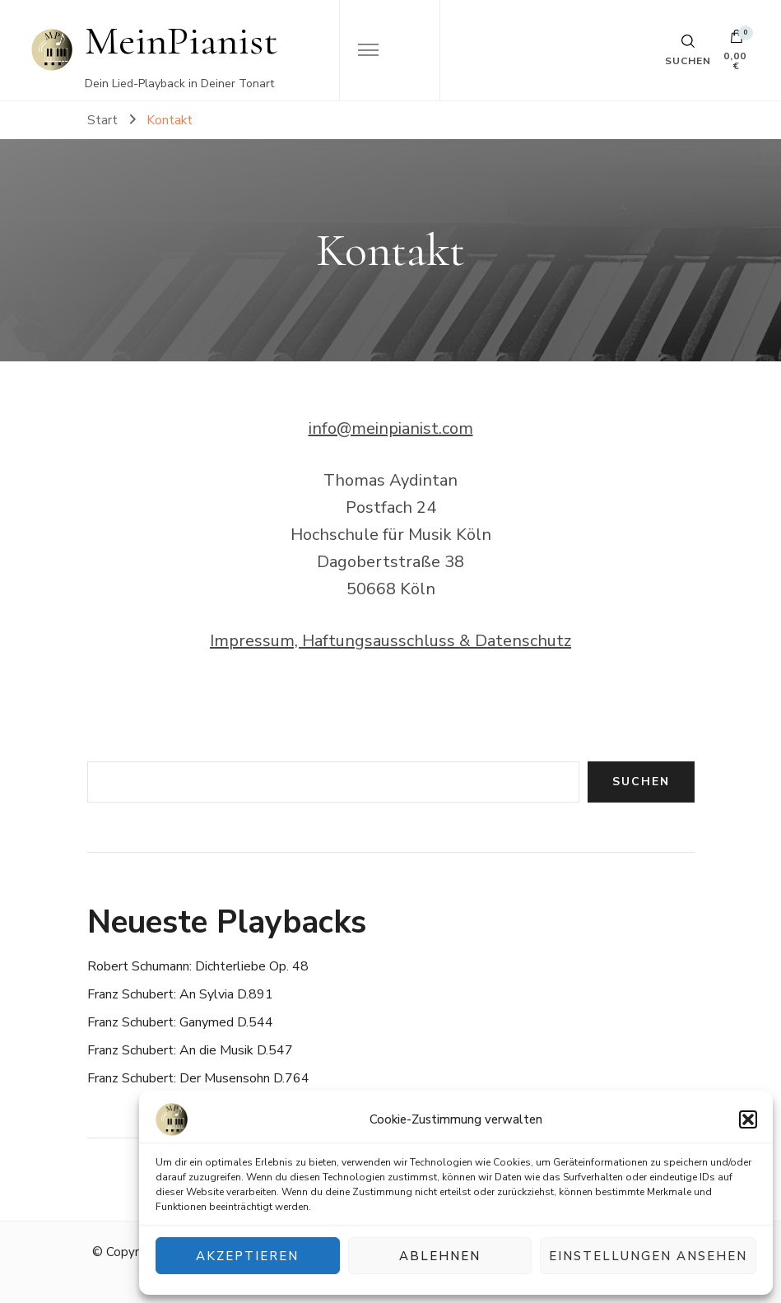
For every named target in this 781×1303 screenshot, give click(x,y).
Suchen (641, 781)
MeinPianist (181, 40)
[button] (748, 1119)
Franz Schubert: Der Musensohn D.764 (198, 1078)
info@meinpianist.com (391, 428)
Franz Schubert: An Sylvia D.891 (180, 994)
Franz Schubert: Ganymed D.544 (180, 1022)
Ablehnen (440, 1256)
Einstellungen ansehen (648, 1256)
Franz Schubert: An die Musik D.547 (190, 1050)
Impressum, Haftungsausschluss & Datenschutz (390, 641)
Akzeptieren (247, 1256)
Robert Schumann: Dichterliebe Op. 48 (198, 966)
